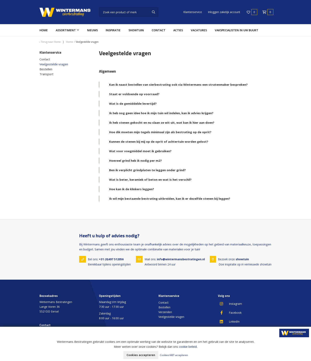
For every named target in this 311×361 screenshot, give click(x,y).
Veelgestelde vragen (53, 64)
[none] (153, 12)
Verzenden (165, 312)
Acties (178, 30)
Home (43, 30)
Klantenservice (192, 12)
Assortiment (66, 30)
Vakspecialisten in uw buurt (236, 30)
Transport (46, 74)
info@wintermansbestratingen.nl (181, 259)
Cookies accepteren (141, 355)
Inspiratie (113, 30)
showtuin (242, 259)
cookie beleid (188, 347)
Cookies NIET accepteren (174, 355)
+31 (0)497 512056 (111, 259)
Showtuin (136, 30)
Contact (158, 30)
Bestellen (45, 69)
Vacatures (199, 30)
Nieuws (92, 30)
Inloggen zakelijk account (224, 12)
